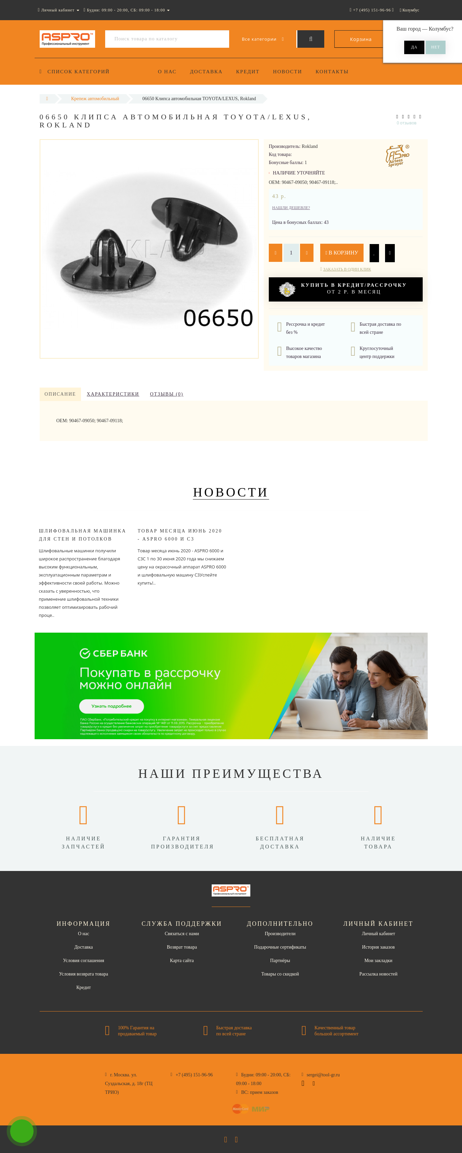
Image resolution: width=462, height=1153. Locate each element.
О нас (167, 71)
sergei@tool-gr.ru (323, 1074)
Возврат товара (182, 947)
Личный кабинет (378, 933)
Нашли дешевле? (291, 207)
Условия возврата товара (83, 974)
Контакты (336, 71)
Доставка (207, 71)
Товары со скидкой (280, 974)
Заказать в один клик (347, 269)
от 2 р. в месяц (343, 289)
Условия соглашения (83, 960)
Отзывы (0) (166, 394)
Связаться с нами (182, 933)
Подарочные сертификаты (280, 947)
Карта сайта (182, 960)
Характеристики (113, 394)
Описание (60, 394)
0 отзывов (407, 123)
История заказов (378, 947)
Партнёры (280, 960)
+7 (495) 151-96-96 (194, 1074)
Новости (290, 71)
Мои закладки (378, 960)
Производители (280, 933)
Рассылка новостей (378, 974)
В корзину (342, 252)
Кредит (250, 71)
